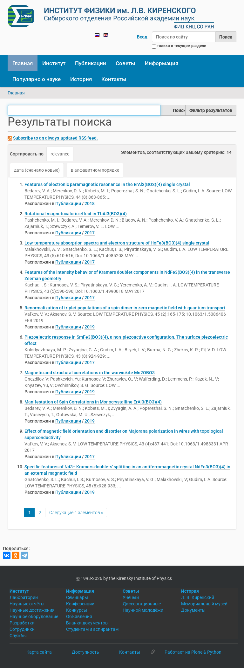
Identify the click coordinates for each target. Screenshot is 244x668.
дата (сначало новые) (37, 170)
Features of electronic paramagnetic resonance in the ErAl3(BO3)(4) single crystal (107, 184)
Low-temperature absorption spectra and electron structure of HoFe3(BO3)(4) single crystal (116, 242)
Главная (22, 63)
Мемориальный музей (204, 603)
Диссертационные (142, 603)
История (81, 79)
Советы (125, 63)
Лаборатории (24, 597)
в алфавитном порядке (95, 170)
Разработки (22, 622)
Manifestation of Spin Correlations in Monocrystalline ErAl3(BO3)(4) (93, 401)
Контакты (113, 79)
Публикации (90, 63)
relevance (60, 153)
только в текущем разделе (181, 46)
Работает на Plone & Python (193, 652)
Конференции (80, 603)
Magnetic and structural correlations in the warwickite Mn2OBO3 (89, 372)
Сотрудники (22, 629)
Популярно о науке (36, 79)
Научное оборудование (34, 616)
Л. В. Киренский (197, 597)
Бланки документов (87, 622)
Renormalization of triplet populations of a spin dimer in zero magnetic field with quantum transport (124, 307)
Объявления (79, 616)
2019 (90, 326)
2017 (90, 232)
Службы (18, 635)
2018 (90, 203)
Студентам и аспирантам (92, 629)
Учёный (131, 597)
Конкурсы (76, 610)
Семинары (77, 597)
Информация (161, 63)
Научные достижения (32, 610)
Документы (193, 610)
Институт (53, 63)
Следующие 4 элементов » (76, 512)
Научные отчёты (27, 603)
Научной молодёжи (143, 610)
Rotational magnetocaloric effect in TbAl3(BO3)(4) (75, 213)
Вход (142, 36)
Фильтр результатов (210, 110)
